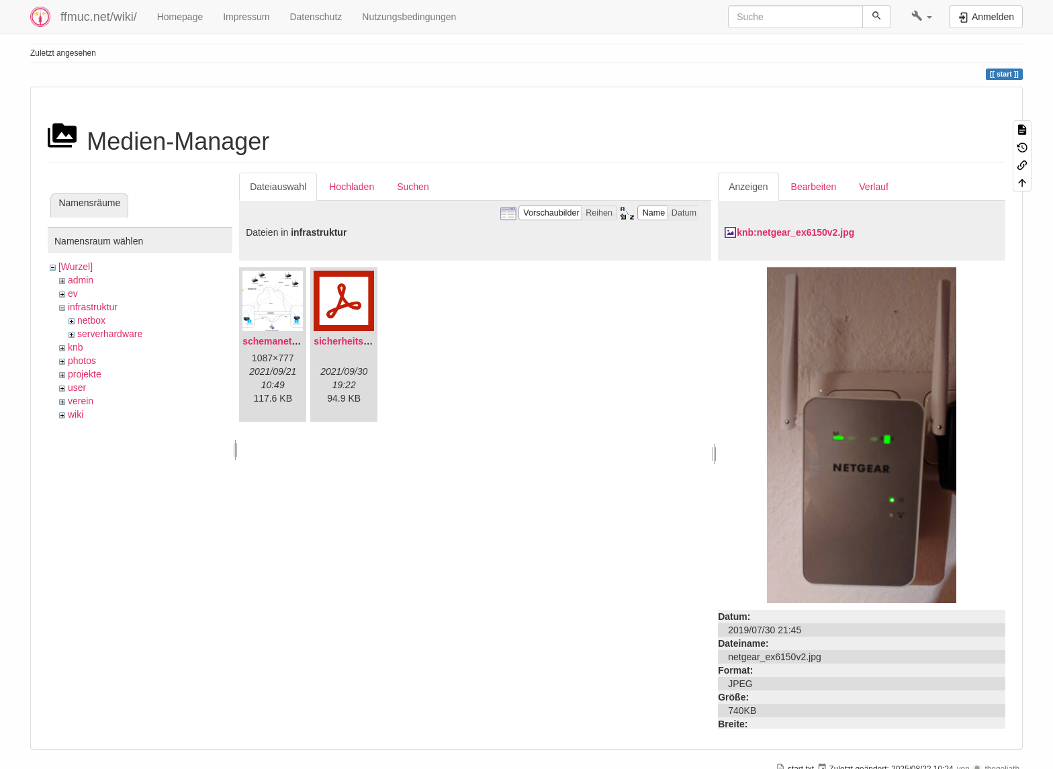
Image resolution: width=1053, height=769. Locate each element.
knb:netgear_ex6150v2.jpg (795, 232)
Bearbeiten (814, 186)
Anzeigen (748, 186)
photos (82, 360)
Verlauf (873, 186)
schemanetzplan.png (288, 341)
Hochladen (351, 186)
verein (80, 401)
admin (80, 280)
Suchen (412, 186)
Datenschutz (315, 16)
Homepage (180, 16)
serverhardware (109, 333)
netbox (91, 320)
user (77, 387)
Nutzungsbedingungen (409, 16)
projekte (84, 374)
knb (75, 347)
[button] (921, 17)
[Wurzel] (75, 266)
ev (73, 293)
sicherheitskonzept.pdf (365, 341)
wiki (75, 414)
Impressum (246, 16)
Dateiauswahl (278, 186)
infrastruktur (93, 307)
